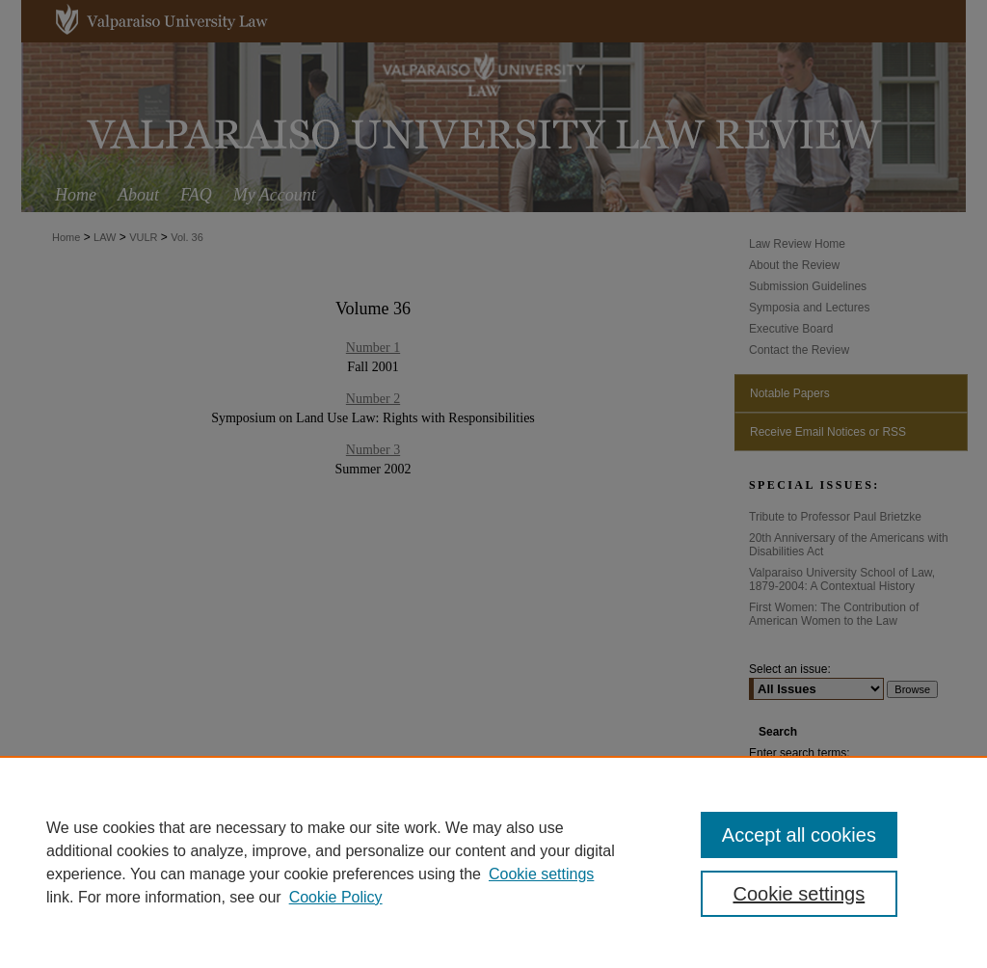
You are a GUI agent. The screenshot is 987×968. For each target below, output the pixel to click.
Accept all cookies (799, 835)
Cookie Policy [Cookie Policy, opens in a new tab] (336, 897)
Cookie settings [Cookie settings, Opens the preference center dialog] (799, 893)
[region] (493, 862)
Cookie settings (541, 874)
